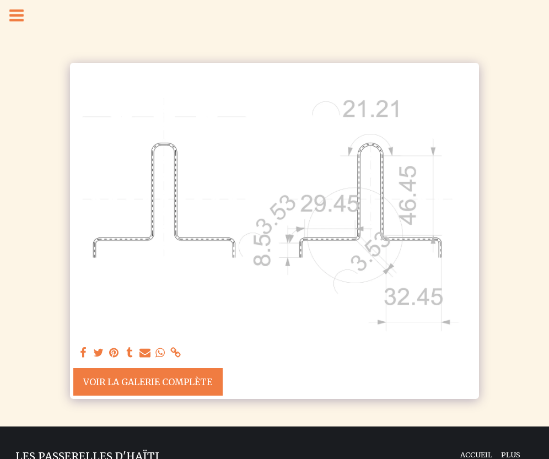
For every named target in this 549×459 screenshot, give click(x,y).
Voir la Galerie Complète (147, 381)
